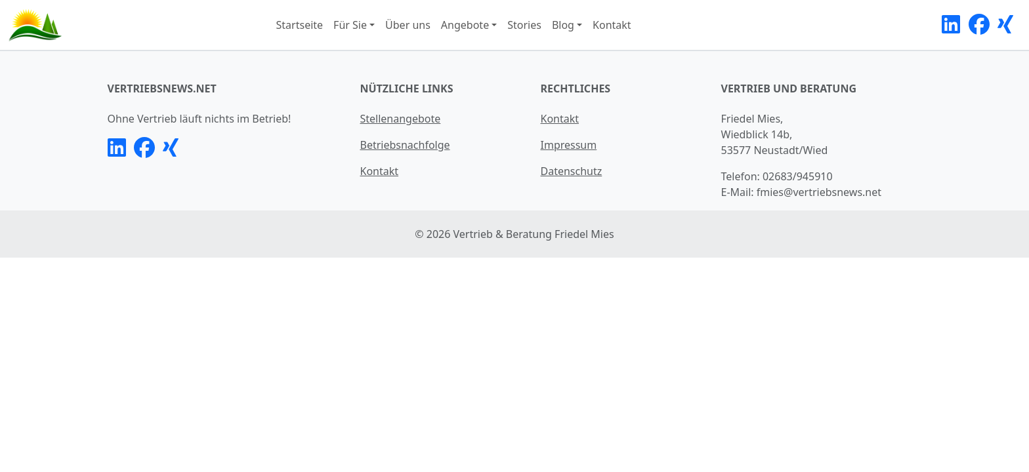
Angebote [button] (465, 25)
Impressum (569, 145)
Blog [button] (563, 25)
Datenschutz (571, 171)
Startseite (300, 25)
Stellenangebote (400, 118)
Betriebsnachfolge (405, 145)
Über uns (407, 25)
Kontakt (612, 25)
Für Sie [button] (350, 25)
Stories (524, 25)
